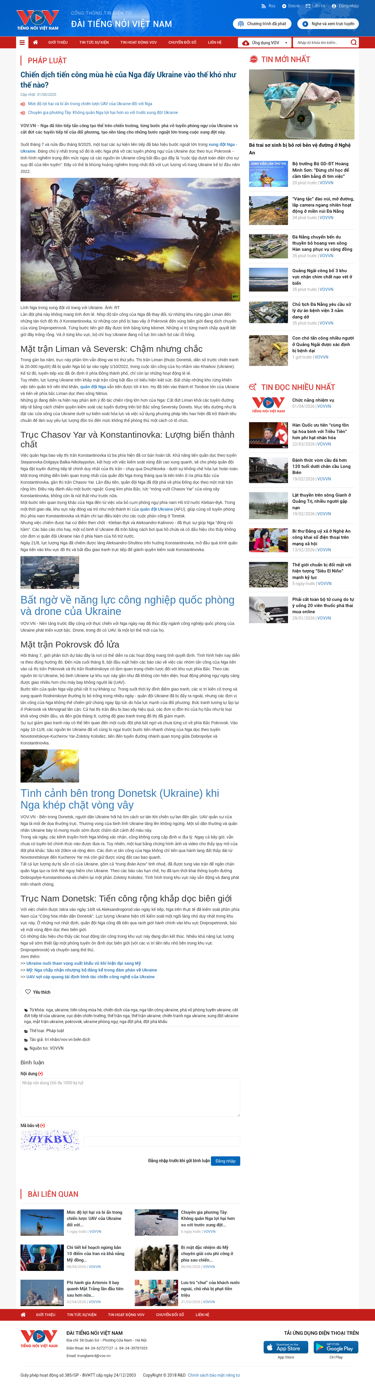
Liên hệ (315, 6)
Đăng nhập (345, 6)
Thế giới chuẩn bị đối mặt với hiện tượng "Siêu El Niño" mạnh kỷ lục (321, 571)
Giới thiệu (58, 42)
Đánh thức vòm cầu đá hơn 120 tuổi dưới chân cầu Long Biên (321, 466)
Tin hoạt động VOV (138, 42)
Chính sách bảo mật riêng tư (214, 1375)
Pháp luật (47, 61)
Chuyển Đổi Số (182, 42)
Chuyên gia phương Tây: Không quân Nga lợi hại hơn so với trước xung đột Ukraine (103, 112)
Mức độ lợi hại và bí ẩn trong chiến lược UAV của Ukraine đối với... (94, 1219)
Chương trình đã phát (262, 24)
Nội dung (32, 1073)
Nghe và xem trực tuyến (328, 24)
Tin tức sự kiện (94, 42)
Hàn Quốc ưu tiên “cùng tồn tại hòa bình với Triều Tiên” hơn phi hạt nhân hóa (320, 431)
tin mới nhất (285, 59)
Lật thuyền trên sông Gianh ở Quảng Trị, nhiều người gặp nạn (321, 501)
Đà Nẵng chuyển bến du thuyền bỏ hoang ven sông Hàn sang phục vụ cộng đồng (322, 243)
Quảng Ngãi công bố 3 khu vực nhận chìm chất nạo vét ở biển (322, 277)
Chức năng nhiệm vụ (313, 400)
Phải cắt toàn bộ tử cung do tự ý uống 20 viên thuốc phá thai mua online (323, 606)
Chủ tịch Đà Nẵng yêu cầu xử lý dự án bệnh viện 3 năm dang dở (321, 311)
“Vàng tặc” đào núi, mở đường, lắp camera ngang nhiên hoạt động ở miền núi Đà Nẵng (323, 205)
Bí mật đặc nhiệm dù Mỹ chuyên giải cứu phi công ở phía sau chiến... (207, 1254)
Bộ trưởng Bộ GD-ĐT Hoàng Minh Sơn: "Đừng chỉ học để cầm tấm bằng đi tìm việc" (320, 170)
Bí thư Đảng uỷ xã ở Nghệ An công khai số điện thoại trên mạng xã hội (321, 537)
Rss (268, 6)
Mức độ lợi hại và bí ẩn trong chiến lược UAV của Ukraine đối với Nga (90, 103)
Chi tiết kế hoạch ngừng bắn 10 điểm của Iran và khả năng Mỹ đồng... (95, 1254)
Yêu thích (41, 992)
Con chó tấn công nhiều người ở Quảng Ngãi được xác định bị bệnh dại (323, 344)
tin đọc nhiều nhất (298, 387)
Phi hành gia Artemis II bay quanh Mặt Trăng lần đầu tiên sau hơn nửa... (95, 1289)
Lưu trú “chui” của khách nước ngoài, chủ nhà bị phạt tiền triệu (210, 1289)
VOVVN (95, 1232)
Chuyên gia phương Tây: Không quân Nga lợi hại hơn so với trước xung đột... (208, 1219)
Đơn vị (290, 6)
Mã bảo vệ (33, 1125)
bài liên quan (53, 1194)
